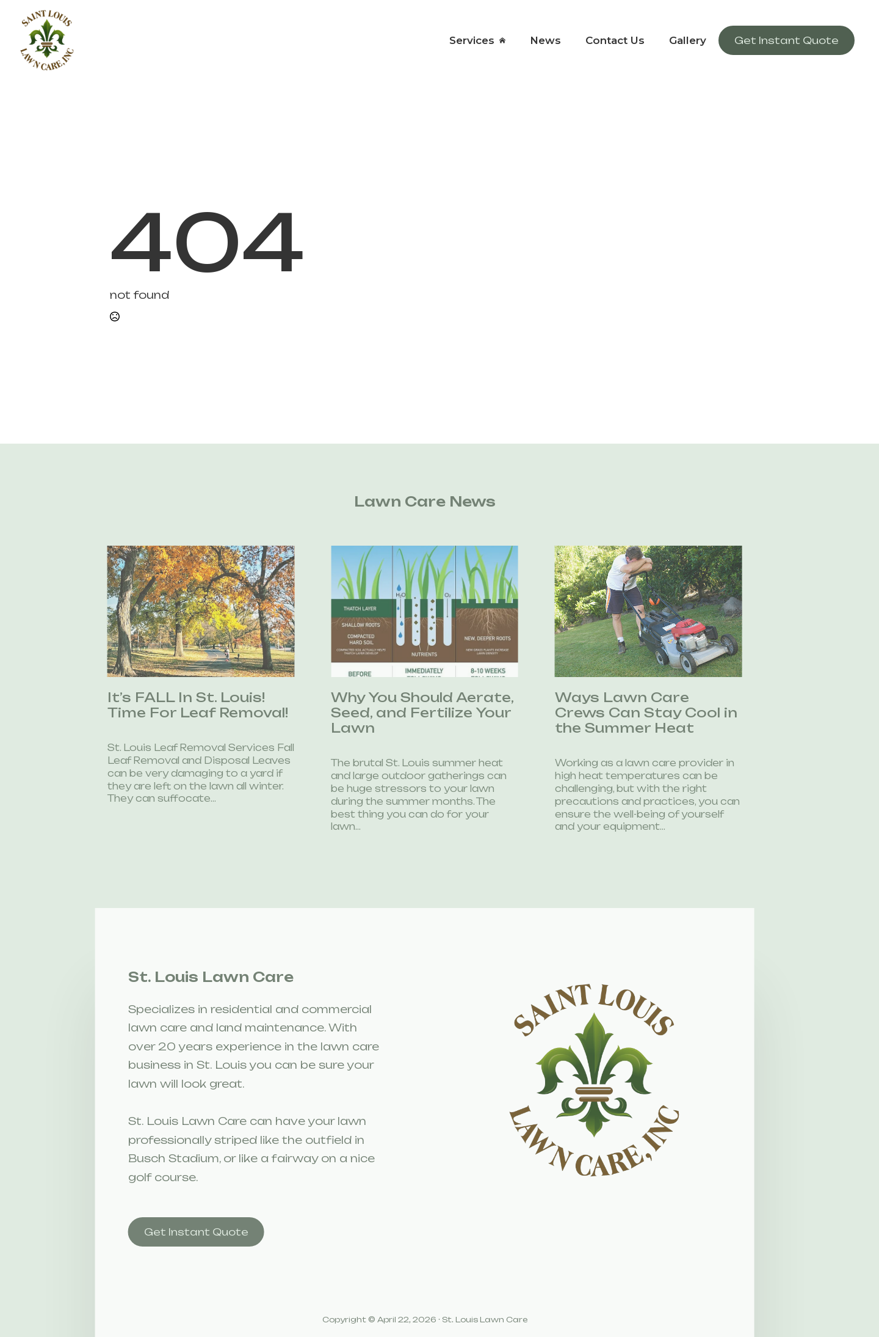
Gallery (687, 40)
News (545, 40)
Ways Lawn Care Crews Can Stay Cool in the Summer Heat (630, 713)
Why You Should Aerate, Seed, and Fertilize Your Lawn (407, 713)
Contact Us (615, 40)
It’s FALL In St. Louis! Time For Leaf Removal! (182, 705)
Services (471, 40)
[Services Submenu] (506, 40)
